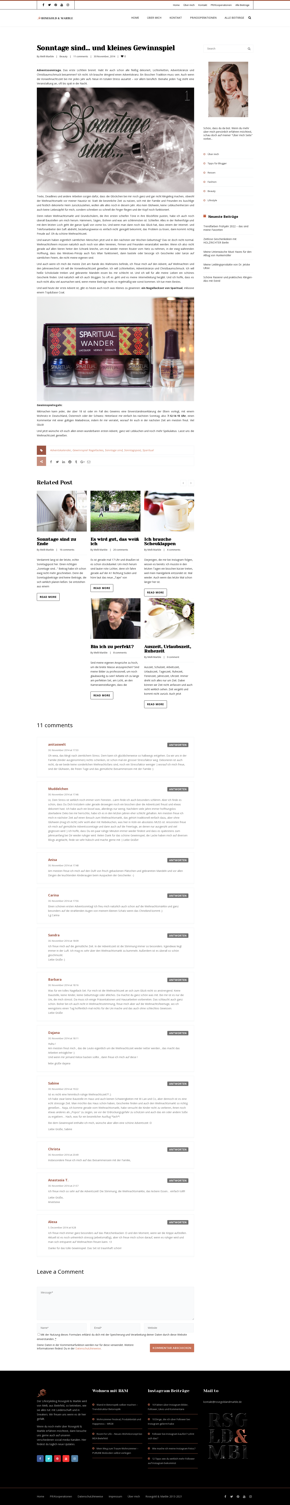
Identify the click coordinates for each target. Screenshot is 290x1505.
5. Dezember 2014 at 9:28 (62, 1227)
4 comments (173, 549)
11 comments (80, 56)
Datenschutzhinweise (88, 1348)
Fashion (212, 181)
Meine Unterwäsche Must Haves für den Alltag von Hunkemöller (227, 253)
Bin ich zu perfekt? (112, 646)
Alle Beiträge (242, 5)
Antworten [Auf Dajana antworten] (178, 1033)
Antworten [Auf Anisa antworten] (178, 860)
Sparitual (148, 450)
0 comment (173, 657)
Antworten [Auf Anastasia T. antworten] (178, 1180)
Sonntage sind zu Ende (56, 541)
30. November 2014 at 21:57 (63, 1185)
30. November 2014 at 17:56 (63, 901)
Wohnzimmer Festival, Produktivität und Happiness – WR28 (116, 1421)
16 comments (67, 549)
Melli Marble (47, 56)
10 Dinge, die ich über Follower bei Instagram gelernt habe (169, 1421)
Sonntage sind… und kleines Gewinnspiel (106, 48)
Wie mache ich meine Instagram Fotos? (173, 1448)
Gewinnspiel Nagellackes (87, 450)
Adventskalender (60, 450)
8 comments (120, 652)
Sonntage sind (114, 450)
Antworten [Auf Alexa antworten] (178, 1222)
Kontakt (202, 5)
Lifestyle (212, 200)
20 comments (120, 549)
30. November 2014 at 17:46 (63, 794)
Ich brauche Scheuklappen (160, 541)
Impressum (115, 1496)
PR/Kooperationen (221, 5)
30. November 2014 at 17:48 (63, 865)
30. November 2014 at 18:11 (63, 1038)
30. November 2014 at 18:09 (63, 940)
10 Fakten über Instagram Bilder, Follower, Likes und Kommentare (168, 1407)
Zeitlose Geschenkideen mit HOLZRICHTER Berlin (220, 240)
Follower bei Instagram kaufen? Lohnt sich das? (171, 1436)
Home (176, 5)
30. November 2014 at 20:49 (63, 1154)
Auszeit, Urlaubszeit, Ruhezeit (167, 649)
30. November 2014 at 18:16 (63, 985)
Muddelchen (58, 788)
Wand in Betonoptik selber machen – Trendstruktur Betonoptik (115, 1407)
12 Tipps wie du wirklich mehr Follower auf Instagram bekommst (171, 1461)
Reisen (211, 172)
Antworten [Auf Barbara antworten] (178, 980)
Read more (48, 597)
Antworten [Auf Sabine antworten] (178, 1083)
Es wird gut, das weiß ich (114, 541)
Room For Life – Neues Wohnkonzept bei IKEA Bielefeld (117, 1436)
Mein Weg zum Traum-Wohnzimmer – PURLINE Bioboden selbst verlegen (115, 1451)
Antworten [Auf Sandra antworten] (178, 935)
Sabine (53, 1083)
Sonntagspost (132, 450)
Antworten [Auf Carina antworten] (178, 895)
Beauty (64, 56)
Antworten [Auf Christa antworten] (178, 1149)
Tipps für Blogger (217, 163)
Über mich (189, 5)
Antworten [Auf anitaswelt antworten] (178, 745)
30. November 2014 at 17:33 (63, 750)
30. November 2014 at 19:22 (63, 1089)
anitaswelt (57, 744)
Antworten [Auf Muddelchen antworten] (178, 789)
